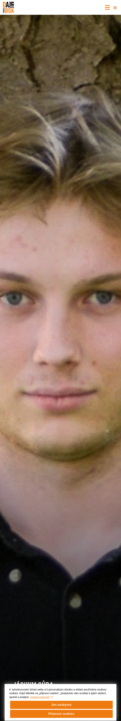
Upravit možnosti (41, 702)
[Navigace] (107, 7)
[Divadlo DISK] (8, 7)
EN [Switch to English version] (115, 7)
